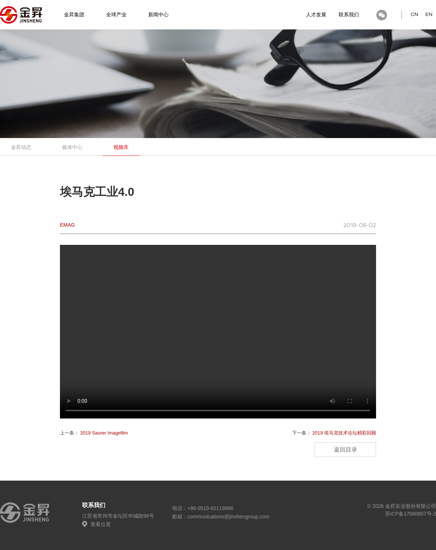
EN (428, 14)
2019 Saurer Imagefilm (104, 433)
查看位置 (96, 524)
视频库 (121, 147)
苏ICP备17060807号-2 (410, 514)
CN (414, 14)
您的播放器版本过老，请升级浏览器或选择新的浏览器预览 (218, 331)
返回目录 (345, 449)
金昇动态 (21, 147)
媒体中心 (72, 147)
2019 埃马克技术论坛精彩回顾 (344, 433)
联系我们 (349, 14)
